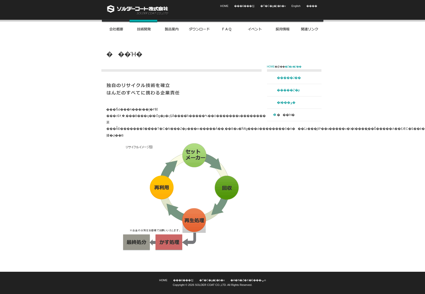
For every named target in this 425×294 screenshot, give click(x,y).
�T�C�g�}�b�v (273, 5)
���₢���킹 (244, 5)
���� (311, 5)
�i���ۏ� (286, 102)
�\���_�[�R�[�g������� (138, 10)
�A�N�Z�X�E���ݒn (248, 280)
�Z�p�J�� (293, 66)
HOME (224, 5)
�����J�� (289, 78)
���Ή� (286, 115)
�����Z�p (288, 90)
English (296, 5)
